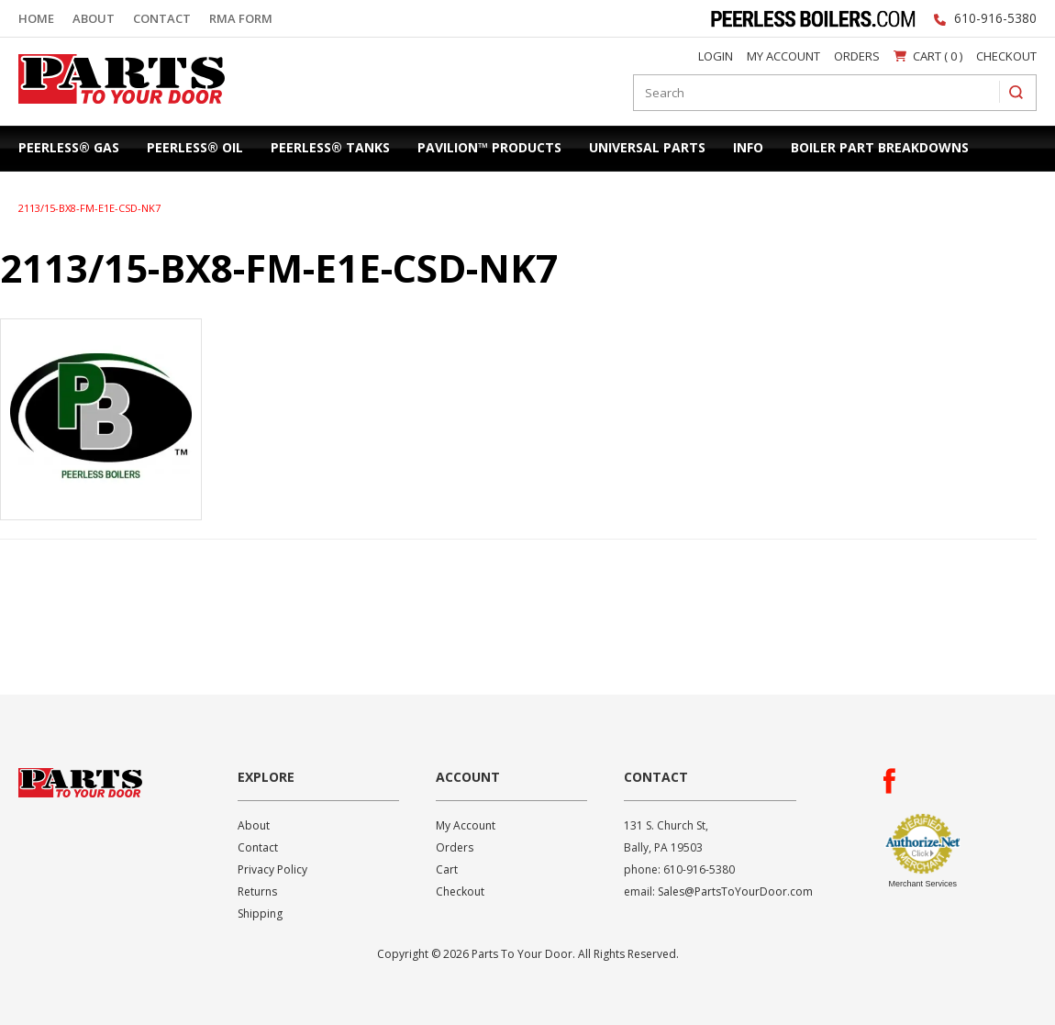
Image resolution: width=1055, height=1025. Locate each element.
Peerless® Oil (195, 147)
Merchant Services (922, 883)
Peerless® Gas (68, 147)
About (93, 18)
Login (715, 56)
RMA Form (240, 18)
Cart (447, 869)
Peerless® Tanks (330, 147)
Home (36, 18)
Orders (857, 56)
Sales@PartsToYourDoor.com (735, 891)
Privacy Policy (272, 869)
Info (748, 147)
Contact (162, 18)
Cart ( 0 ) (928, 56)
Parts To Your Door (115, 107)
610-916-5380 (995, 18)
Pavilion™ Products (489, 147)
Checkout (1006, 56)
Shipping (260, 913)
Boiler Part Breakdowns (880, 147)
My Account (783, 56)
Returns (257, 891)
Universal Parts (647, 147)
